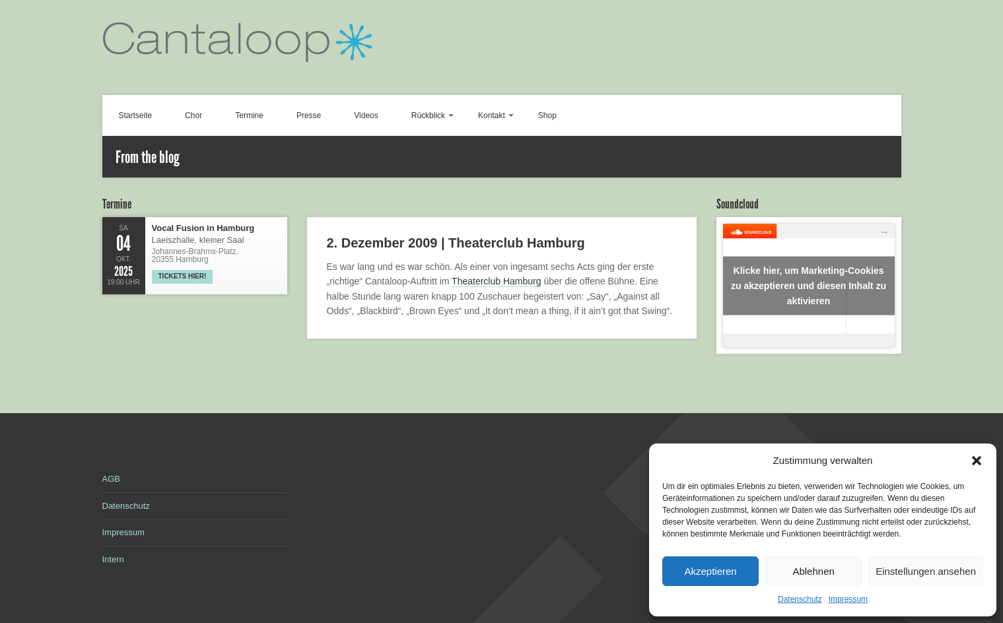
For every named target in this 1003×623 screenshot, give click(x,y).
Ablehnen (813, 571)
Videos (366, 115)
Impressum (848, 599)
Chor (193, 115)
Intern (113, 559)
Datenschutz (800, 599)
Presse (308, 115)
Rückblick (428, 115)
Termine (249, 115)
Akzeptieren (710, 571)
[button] (976, 460)
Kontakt (491, 115)
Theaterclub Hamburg (496, 281)
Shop (547, 115)
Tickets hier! (182, 276)
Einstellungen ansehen (926, 571)
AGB (111, 479)
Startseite (136, 115)
